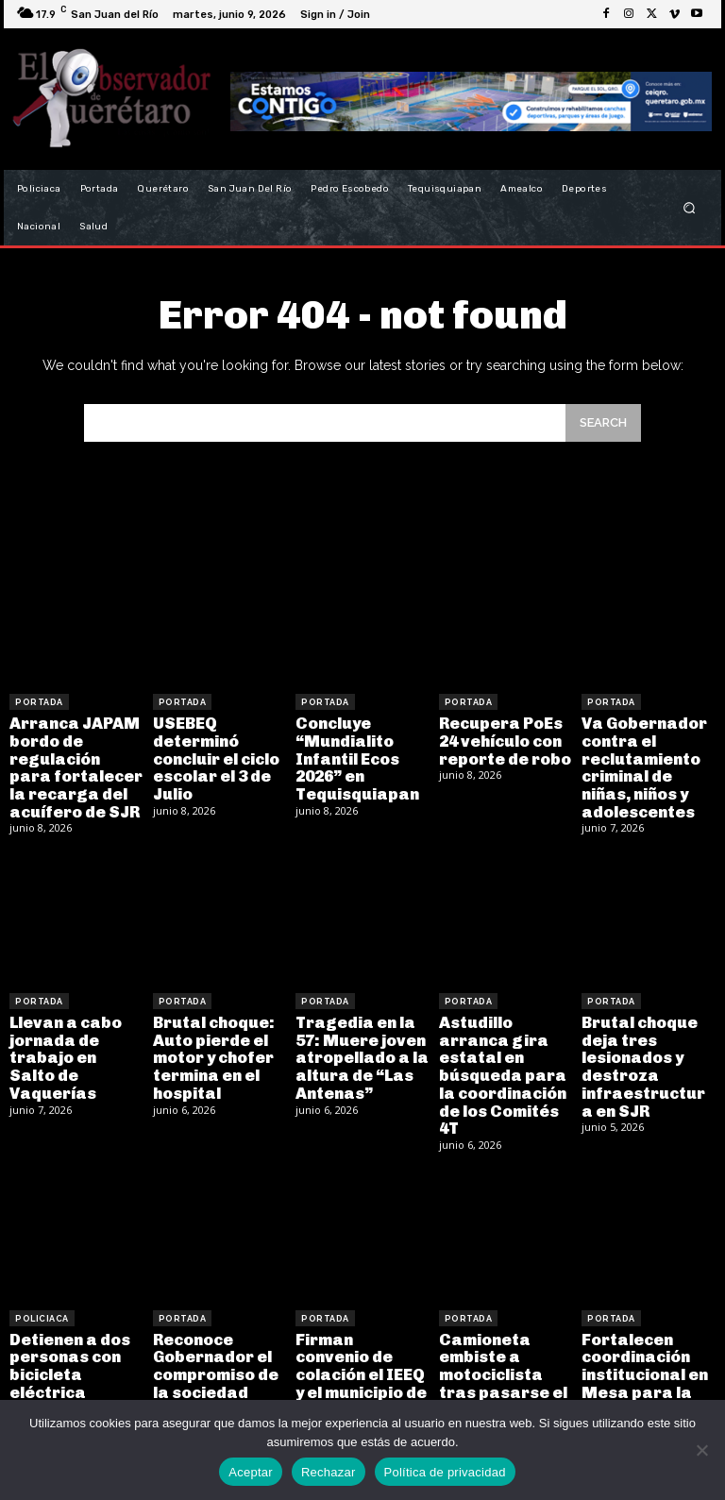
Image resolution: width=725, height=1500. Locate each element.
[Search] (603, 422)
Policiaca (42, 1304)
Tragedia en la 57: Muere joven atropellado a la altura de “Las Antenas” (358, 1048)
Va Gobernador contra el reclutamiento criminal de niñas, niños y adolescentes (642, 764)
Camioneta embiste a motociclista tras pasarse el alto (500, 1358)
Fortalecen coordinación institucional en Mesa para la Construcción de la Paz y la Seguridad (648, 1375)
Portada (39, 702)
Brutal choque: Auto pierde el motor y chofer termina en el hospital (212, 1048)
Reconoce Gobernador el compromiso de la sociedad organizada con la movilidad (215, 1366)
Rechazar (328, 1472)
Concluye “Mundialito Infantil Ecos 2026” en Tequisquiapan (354, 756)
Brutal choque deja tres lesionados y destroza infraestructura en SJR (648, 1056)
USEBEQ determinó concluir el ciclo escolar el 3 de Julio (215, 756)
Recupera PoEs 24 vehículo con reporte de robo (502, 739)
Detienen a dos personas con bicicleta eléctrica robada (67, 1358)
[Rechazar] (701, 1450)
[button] (689, 208)
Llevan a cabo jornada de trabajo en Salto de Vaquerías (74, 1040)
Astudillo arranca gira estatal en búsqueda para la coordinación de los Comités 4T (501, 1065)
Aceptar (250, 1472)
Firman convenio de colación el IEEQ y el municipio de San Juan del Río (361, 1358)
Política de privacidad (445, 1472)
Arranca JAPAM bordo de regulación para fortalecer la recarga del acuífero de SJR (74, 764)
